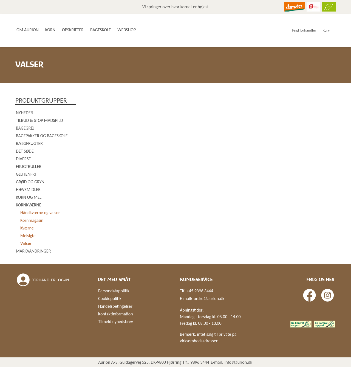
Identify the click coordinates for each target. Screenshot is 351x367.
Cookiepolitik (109, 298)
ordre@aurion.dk (209, 298)
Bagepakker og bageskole (41, 135)
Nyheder (24, 112)
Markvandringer (33, 251)
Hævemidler (28, 189)
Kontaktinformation (115, 313)
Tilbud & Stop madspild (39, 120)
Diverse (23, 158)
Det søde (25, 151)
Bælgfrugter (29, 143)
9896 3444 (199, 362)
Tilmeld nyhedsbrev (115, 321)
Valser (26, 243)
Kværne (27, 228)
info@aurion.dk (238, 362)
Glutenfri (26, 174)
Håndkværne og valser (40, 212)
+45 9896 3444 (200, 290)
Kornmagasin (31, 220)
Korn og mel (28, 197)
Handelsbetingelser (115, 306)
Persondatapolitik (113, 290)
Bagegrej (25, 128)
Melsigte (28, 235)
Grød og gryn (30, 181)
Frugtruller (28, 166)
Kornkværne (28, 205)
